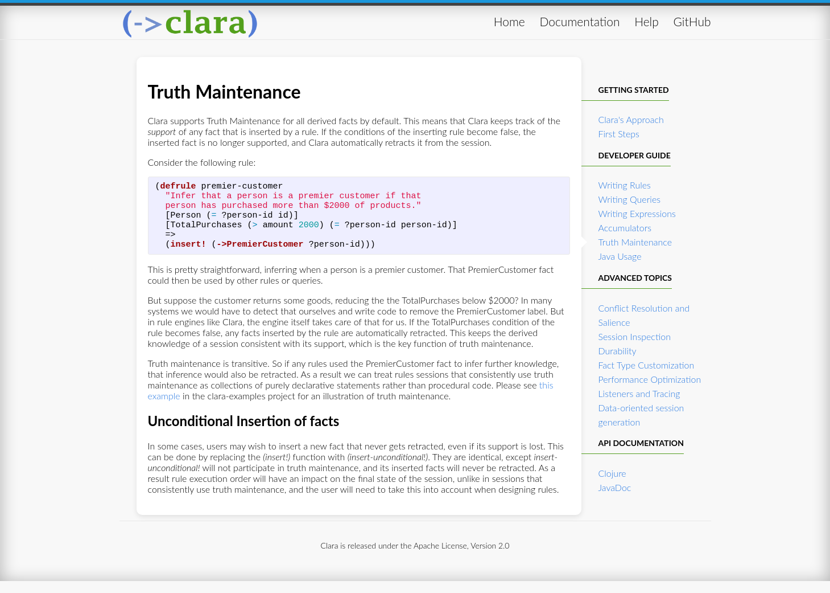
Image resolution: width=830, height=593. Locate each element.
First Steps (618, 133)
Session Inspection (634, 336)
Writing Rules (624, 184)
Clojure (612, 473)
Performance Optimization (649, 379)
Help (646, 21)
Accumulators (625, 227)
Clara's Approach (631, 119)
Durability (617, 350)
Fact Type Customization (646, 364)
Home (509, 21)
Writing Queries (629, 199)
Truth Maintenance (635, 241)
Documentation (579, 21)
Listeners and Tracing (639, 393)
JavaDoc (614, 487)
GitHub (692, 21)
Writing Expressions (637, 213)
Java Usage (620, 256)
